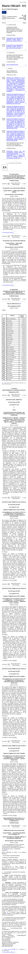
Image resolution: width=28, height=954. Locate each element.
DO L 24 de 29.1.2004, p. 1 (8, 232)
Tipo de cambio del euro (12, 64)
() (20, 205)
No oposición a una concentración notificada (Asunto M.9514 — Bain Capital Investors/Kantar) (14, 46)
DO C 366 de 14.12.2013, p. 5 (9, 952)
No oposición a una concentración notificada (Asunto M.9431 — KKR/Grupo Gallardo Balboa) (14, 39)
